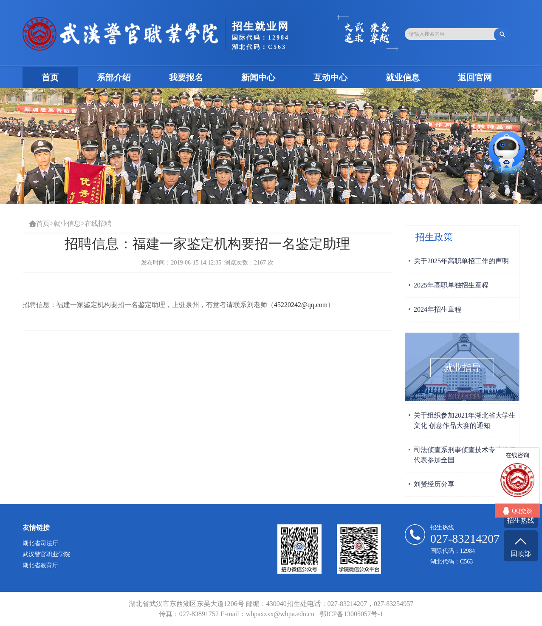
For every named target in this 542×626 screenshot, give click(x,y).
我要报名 (186, 77)
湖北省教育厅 (40, 565)
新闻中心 (258, 77)
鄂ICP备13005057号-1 (351, 613)
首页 (60, 77)
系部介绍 (114, 77)
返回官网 (475, 77)
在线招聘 (98, 223)
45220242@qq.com (300, 304)
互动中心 (330, 77)
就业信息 (403, 77)
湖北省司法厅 (40, 543)
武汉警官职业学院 (46, 554)
